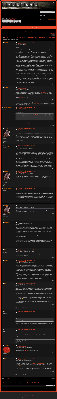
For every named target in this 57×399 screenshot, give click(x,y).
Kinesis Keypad (18, 102)
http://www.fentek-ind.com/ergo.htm (38, 363)
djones (6, 260)
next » (54, 33)
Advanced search (43, 13)
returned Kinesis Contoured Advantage (26, 283)
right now (26, 350)
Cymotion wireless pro (43, 92)
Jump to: (44, 385)
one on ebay (21, 97)
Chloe (5, 249)
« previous (51, 33)
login (12, 18)
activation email (12, 19)
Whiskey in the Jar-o (7, 107)
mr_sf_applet (7, 146)
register (15, 18)
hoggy (25, 31)
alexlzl (5, 283)
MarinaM (6, 222)
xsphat (6, 128)
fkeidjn (6, 87)
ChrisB (6, 42)
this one (29, 123)
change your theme (51, 19)
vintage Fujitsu (36, 103)
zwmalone (6, 345)
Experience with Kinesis (23, 222)
